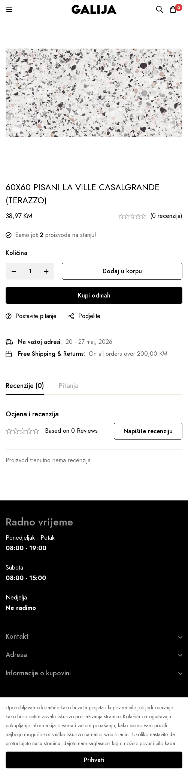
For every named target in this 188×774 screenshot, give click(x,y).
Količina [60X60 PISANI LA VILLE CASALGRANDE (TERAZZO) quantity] (16, 253)
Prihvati (94, 760)
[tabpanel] (94, 437)
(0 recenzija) (166, 216)
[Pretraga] (159, 9)
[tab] (25, 386)
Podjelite (89, 316)
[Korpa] (173, 9)
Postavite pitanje (36, 316)
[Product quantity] (30, 271)
